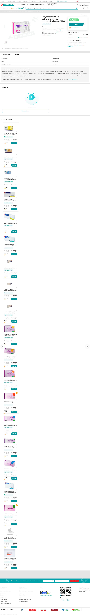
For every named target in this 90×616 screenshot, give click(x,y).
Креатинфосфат (60, 30)
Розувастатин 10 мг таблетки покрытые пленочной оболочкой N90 (10, 559)
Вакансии (2, 595)
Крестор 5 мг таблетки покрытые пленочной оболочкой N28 (10, 134)
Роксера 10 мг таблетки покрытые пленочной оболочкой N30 (10, 380)
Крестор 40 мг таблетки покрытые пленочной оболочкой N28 (10, 538)
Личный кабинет (22, 595)
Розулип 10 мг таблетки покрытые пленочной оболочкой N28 (10, 268)
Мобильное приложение (65, 587)
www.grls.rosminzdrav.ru (73, 79)
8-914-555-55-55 (51, 4)
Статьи (41, 588)
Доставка (19, 1)
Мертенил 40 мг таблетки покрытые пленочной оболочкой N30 (10, 492)
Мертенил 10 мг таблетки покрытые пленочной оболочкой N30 (10, 223)
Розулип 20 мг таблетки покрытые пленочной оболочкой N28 (10, 290)
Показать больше (25, 111)
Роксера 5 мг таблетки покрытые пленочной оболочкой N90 (10, 357)
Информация (33, 1)
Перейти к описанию (46, 35)
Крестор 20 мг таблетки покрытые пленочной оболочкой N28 (10, 179)
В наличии (17, 54)
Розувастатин (60, 32)
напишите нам (70, 46)
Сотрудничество (4, 597)
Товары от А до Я (4, 601)
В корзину (76, 24)
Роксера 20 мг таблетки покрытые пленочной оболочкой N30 (10, 447)
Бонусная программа (62, 1)
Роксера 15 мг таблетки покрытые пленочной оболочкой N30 (10, 425)
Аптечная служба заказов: (52, 3)
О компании (3, 1)
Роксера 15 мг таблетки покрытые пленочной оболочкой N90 (10, 469)
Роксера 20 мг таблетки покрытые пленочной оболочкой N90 (10, 514)
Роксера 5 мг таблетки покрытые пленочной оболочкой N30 (10, 335)
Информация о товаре (6, 54)
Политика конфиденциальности (25, 599)
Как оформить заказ (11, 1)
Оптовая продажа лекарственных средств (46, 1)
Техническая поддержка (23, 601)
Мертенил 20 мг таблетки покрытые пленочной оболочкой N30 (10, 245)
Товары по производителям (6, 603)
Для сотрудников (4, 599)
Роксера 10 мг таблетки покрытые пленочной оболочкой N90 (10, 402)
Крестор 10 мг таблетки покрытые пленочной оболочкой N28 (10, 156)
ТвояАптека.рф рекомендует (20, 8)
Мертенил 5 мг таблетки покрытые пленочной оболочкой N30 (10, 200)
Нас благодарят (4, 593)
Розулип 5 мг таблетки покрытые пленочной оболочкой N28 (10, 312)
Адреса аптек (26, 1)
